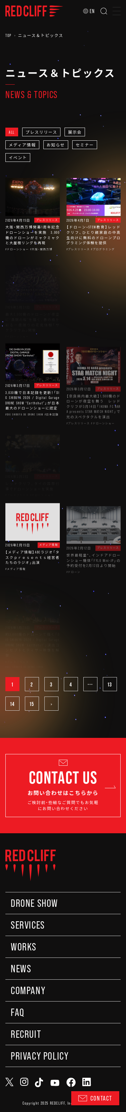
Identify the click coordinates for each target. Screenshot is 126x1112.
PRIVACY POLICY (40, 1056)
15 (32, 704)
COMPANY (28, 990)
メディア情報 (22, 145)
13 (110, 684)
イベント (18, 157)
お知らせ (56, 145)
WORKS (24, 947)
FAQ (18, 1012)
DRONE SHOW (34, 903)
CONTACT (95, 1098)
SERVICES (28, 925)
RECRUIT (26, 1034)
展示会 (75, 132)
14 (12, 704)
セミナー (85, 145)
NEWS (21, 969)
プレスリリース (41, 132)
